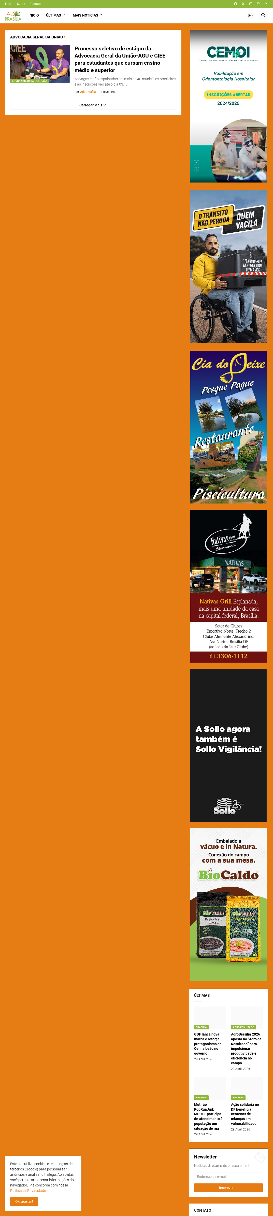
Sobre (21, 4)
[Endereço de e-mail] (228, 1176)
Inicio (33, 15)
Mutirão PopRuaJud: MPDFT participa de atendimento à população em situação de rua (208, 1116)
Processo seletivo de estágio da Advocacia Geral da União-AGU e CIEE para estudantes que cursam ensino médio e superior (120, 59)
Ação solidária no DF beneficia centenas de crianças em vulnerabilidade (245, 1114)
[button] (251, 15)
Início (8, 4)
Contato (35, 4)
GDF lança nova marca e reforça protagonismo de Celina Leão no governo (208, 1044)
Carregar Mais (90, 105)
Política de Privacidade (28, 1191)
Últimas (53, 15)
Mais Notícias (85, 15)
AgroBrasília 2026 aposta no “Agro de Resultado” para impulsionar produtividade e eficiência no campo (246, 1048)
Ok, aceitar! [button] (24, 1201)
